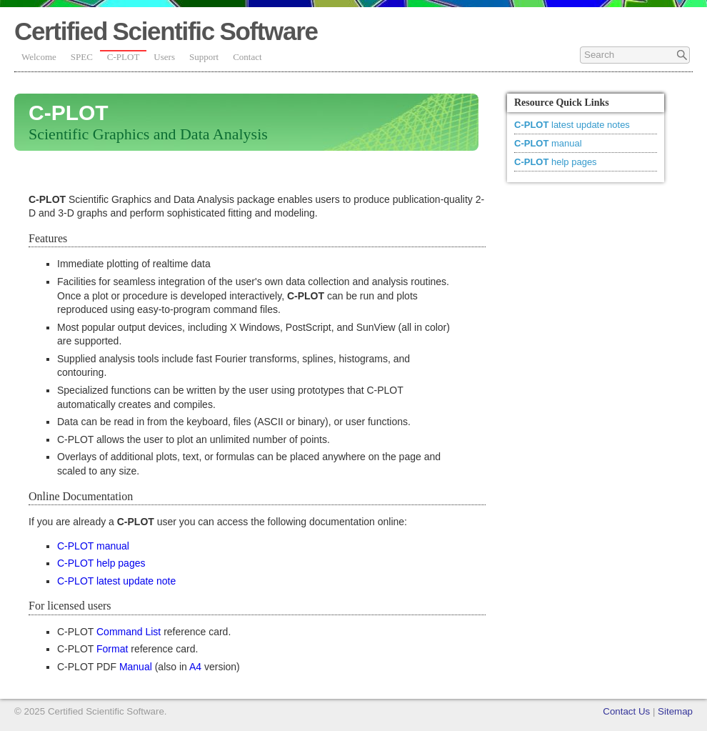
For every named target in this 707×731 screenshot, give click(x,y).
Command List (128, 631)
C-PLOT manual (93, 546)
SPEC (82, 56)
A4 (195, 666)
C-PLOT (123, 56)
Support (204, 56)
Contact (247, 56)
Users (164, 56)
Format (112, 649)
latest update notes (572, 124)
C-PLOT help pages (101, 563)
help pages (555, 161)
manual (548, 143)
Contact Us (626, 711)
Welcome (38, 56)
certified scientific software (166, 31)
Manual (135, 666)
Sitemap (675, 711)
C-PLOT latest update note (116, 581)
